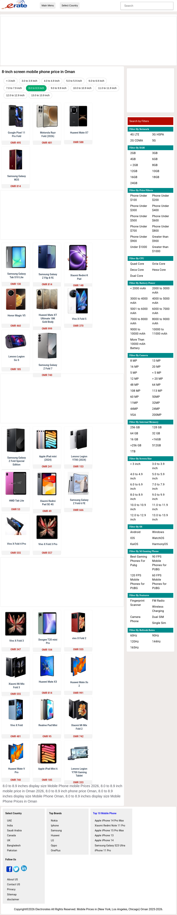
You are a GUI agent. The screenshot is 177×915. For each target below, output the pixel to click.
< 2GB (134, 165)
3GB (155, 153)
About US (12, 879)
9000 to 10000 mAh (137, 331)
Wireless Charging (158, 609)
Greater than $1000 (160, 249)
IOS (132, 538)
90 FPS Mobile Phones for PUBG (159, 563)
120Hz (134, 641)
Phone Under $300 (138, 208)
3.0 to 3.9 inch (29, 80)
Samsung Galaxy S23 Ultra (110, 845)
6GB (155, 159)
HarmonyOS (160, 544)
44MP (134, 408)
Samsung (56, 830)
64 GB (134, 433)
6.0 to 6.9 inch (96, 80)
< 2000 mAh (138, 288)
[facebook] (9, 871)
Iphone (55, 825)
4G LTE (134, 134)
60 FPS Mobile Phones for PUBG (159, 582)
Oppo (54, 845)
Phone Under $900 (138, 239)
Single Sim (159, 623)
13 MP (156, 360)
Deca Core (137, 269)
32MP (156, 402)
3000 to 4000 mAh (139, 301)
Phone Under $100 (138, 198)
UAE (9, 820)
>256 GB (135, 445)
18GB (155, 177)
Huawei (55, 835)
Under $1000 (138, 247)
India (10, 825)
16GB (133, 177)
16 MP (134, 366)
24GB (133, 183)
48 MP (134, 384)
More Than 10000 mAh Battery (137, 344)
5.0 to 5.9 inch (74, 80)
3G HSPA (158, 134)
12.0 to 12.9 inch (15, 95)
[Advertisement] (88, 41)
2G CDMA (136, 140)
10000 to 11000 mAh (159, 331)
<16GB (156, 439)
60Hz (133, 635)
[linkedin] (24, 871)
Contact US (13, 884)
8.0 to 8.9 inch (36, 88)
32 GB (156, 433)
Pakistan (12, 850)
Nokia (54, 820)
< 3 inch (10, 80)
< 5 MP (156, 372)
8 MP (133, 360)
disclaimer (13, 899)
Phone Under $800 (160, 228)
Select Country (70, 5)
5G (154, 140)
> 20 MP (157, 378)
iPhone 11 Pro (103, 850)
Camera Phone (135, 619)
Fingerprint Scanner (137, 603)
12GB (133, 171)
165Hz (134, 647)
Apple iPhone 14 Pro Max (109, 820)
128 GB (157, 427)
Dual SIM (158, 617)
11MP (134, 402)
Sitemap (12, 894)
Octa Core (158, 263)
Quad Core (137, 263)
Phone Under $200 (160, 198)
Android (135, 532)
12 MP (134, 378)
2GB (133, 153)
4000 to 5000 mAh (161, 301)
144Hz (156, 641)
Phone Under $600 (160, 218)
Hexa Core (159, 269)
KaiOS (134, 544)
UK (8, 840)
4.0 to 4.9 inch (52, 80)
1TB (133, 451)
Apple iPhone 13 (104, 835)
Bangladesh (14, 845)
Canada (11, 835)
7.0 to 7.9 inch (14, 88)
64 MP (156, 384)
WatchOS (158, 538)
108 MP (135, 390)
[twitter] (16, 871)
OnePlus (55, 850)
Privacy (11, 889)
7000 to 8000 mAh (139, 321)
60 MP (134, 396)
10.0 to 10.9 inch (82, 88)
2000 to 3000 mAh (161, 290)
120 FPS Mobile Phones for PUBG (137, 582)
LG (52, 840)
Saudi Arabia (14, 830)
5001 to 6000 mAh (139, 311)
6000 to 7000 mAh (161, 311)
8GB (155, 165)
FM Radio (158, 600)
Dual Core (136, 275)
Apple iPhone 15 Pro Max (109, 830)
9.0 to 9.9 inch (58, 88)
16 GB (134, 439)
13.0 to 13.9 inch (40, 95)
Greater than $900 (160, 239)
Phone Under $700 (138, 228)
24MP (156, 408)
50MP (156, 396)
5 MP (133, 372)
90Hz (155, 635)
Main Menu (48, 5)
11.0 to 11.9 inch (107, 88)
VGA (133, 414)
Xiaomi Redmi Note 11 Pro (110, 825)
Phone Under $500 (138, 218)
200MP (157, 414)
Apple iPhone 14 (104, 840)
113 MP (157, 390)
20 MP (156, 366)
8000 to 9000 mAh (161, 321)
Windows (158, 532)
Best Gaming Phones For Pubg (138, 561)
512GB (156, 445)
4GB (133, 159)
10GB (155, 171)
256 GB (135, 427)
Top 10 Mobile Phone (105, 813)
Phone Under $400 (160, 208)
